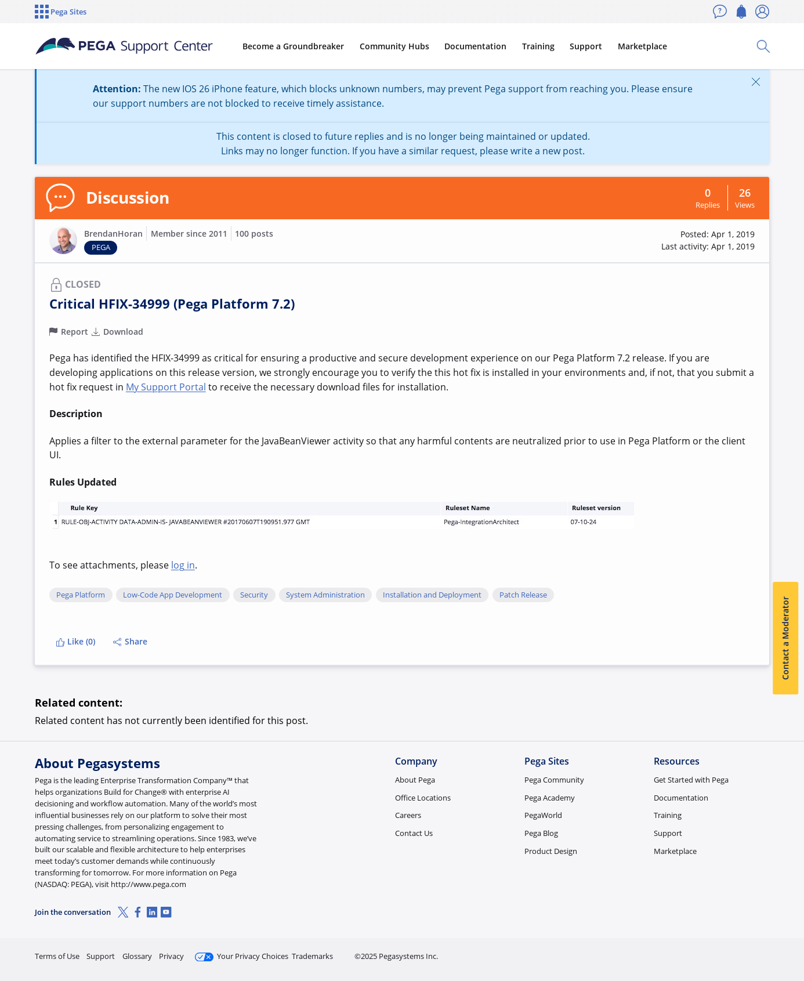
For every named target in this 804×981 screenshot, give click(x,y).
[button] (63, 240)
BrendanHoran (113, 233)
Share (130, 641)
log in (183, 565)
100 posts (254, 233)
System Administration (325, 595)
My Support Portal (166, 387)
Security (254, 595)
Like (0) (75, 641)
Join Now (679, 951)
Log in (742, 951)
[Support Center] (124, 46)
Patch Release (523, 595)
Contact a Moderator (785, 638)
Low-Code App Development (172, 595)
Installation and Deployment (432, 595)
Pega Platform (80, 595)
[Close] (755, 81)
